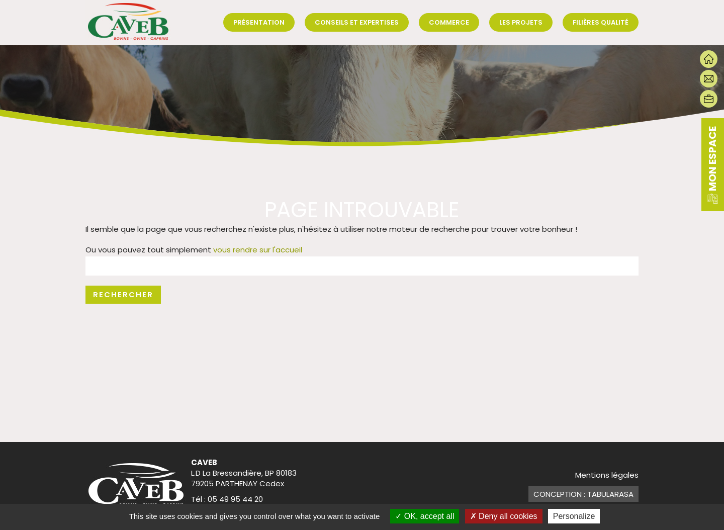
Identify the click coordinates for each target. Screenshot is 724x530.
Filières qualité (600, 22)
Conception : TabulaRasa (583, 494)
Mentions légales (607, 475)
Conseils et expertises (357, 22)
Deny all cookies (503, 516)
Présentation (259, 22)
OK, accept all (424, 516)
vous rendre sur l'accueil (257, 249)
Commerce (449, 22)
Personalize (574, 516)
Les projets (520, 22)
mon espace (712, 165)
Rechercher (123, 294)
